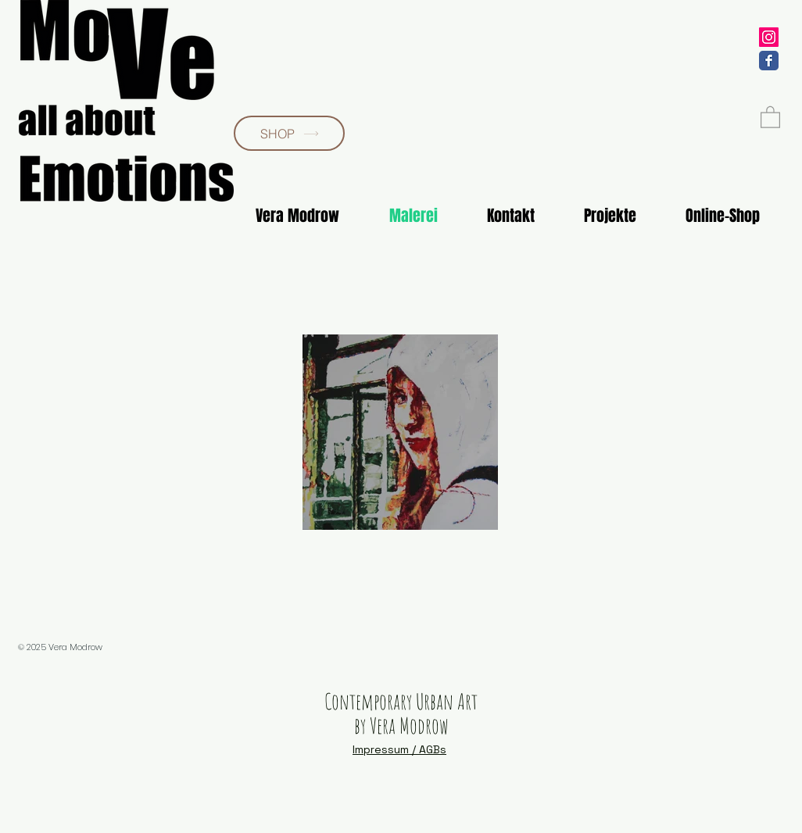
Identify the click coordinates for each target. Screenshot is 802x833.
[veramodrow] (769, 37)
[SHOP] (289, 133)
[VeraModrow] (769, 60)
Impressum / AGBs (399, 749)
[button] (770, 116)
